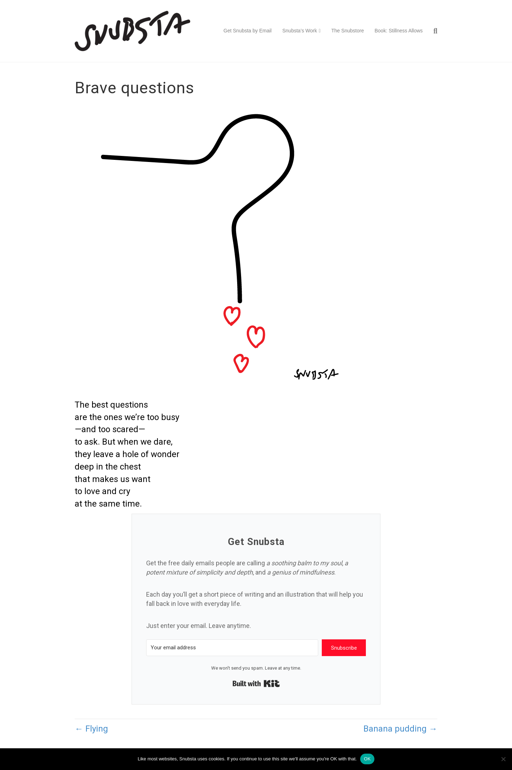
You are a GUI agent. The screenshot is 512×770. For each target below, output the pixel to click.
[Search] (432, 31)
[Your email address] (232, 647)
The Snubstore (347, 30)
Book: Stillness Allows (398, 30)
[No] (503, 759)
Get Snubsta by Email (248, 30)
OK (367, 758)
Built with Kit (256, 683)
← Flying (91, 729)
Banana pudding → (400, 729)
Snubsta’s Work (299, 30)
